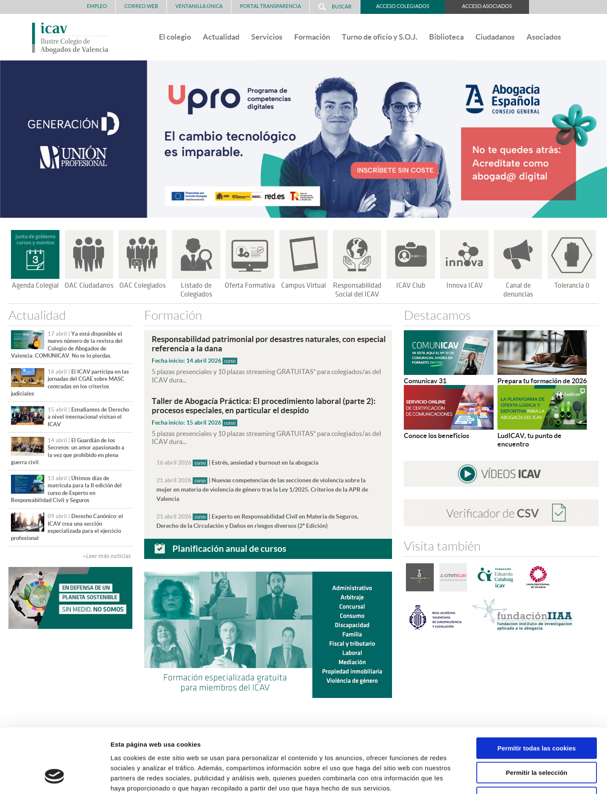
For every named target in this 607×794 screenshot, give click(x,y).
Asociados (543, 36)
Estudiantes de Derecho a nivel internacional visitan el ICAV (88, 417)
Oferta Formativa (250, 285)
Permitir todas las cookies (536, 691)
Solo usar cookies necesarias (536, 740)
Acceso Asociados (487, 6)
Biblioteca (446, 36)
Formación (312, 36)
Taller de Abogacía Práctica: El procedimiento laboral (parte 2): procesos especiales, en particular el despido (264, 405)
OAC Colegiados (142, 285)
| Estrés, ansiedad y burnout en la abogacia (237, 462)
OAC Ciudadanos (88, 285)
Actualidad (221, 36)
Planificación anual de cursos (229, 548)
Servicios (266, 36)
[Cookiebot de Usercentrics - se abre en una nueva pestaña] (54, 777)
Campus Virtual (303, 285)
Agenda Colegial (35, 285)
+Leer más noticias (107, 556)
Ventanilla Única (199, 6)
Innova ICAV (464, 285)
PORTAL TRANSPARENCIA (270, 6)
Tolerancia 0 (571, 285)
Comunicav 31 (425, 381)
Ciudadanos (495, 36)
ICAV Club (410, 285)
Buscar (335, 7)
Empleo (97, 6)
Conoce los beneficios (436, 435)
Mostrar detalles (453, 777)
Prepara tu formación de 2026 (542, 381)
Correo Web (141, 6)
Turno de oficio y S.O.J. (379, 36)
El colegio (175, 36)
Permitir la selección (536, 715)
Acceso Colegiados (402, 6)
